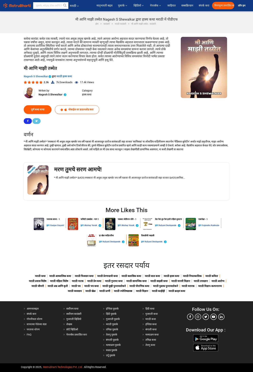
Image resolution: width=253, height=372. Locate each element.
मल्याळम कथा (152, 334)
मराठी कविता (211, 276)
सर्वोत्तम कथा (72, 308)
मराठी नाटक (78, 281)
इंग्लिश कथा (151, 324)
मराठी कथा (40, 276)
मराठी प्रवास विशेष (37, 281)
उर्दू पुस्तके (110, 355)
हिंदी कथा (149, 308)
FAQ (29, 334)
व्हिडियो (139, 6)
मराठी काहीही (158, 291)
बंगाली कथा (151, 329)
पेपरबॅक (156, 6)
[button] (65, 5)
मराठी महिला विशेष (59, 281)
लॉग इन (242, 6)
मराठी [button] (74, 6)
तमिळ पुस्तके (112, 329)
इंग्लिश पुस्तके (112, 308)
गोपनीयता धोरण (34, 319)
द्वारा (48, 225)
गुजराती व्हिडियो (73, 319)
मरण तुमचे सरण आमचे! (78, 169)
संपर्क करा (204, 6)
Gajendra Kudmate (210, 225)
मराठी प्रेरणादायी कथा (107, 276)
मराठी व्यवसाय (75, 291)
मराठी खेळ (90, 291)
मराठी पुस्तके (112, 324)
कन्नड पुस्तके (111, 350)
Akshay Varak (92, 225)
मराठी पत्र (76, 286)
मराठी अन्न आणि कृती (58, 286)
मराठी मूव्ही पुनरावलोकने (114, 286)
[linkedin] (221, 317)
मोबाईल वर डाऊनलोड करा (77, 109)
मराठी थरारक (188, 286)
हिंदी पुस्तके (111, 313)
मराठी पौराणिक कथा (139, 286)
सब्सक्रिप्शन (187, 6)
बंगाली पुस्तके (112, 339)
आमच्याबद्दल (33, 308)
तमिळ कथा (150, 339)
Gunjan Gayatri (57, 225)
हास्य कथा (86, 94)
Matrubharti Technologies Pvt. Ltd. (63, 367)
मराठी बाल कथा (152, 276)
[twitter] (206, 317)
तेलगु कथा (150, 344)
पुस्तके (123, 6)
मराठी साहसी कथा (159, 281)
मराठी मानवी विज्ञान (180, 281)
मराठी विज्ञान (142, 291)
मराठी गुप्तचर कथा (114, 281)
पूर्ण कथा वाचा (37, 109)
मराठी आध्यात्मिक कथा (60, 276)
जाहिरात (171, 6)
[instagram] (198, 317)
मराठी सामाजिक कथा (136, 281)
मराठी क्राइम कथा (177, 291)
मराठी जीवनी (37, 286)
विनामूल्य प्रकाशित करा (224, 5)
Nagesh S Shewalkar (38, 76)
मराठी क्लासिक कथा (131, 276)
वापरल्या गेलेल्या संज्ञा (37, 324)
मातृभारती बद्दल (104, 6)
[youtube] (213, 317)
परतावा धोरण (33, 329)
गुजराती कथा (151, 313)
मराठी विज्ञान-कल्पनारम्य (210, 286)
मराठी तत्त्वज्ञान (201, 281)
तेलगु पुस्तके (111, 334)
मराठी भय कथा (91, 286)
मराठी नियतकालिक (192, 276)
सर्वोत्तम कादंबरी (73, 313)
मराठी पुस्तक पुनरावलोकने (165, 286)
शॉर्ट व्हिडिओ (72, 329)
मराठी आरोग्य (218, 281)
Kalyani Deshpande (170, 225)
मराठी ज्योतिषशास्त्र (123, 291)
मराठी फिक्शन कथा (84, 276)
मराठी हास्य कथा (64, 76)
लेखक (69, 324)
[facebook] (190, 317)
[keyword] (50, 5)
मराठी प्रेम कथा (94, 281)
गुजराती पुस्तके (113, 319)
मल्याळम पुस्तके (113, 344)
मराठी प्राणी (104, 291)
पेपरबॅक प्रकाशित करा (76, 334)
